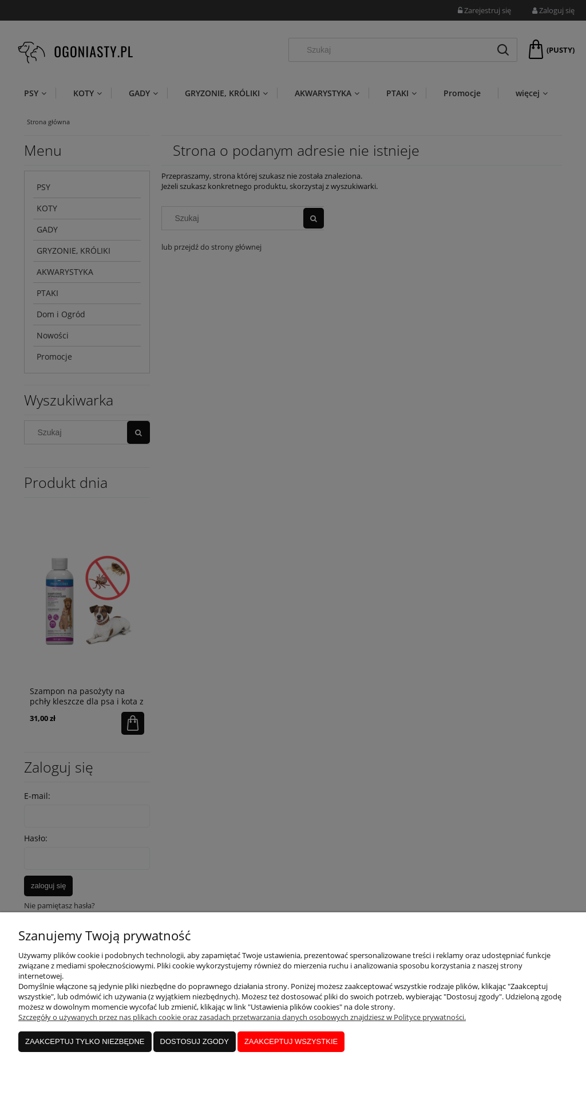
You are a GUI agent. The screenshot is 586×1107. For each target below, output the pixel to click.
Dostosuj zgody (194, 1041)
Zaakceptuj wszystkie (291, 1041)
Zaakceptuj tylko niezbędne (85, 1041)
